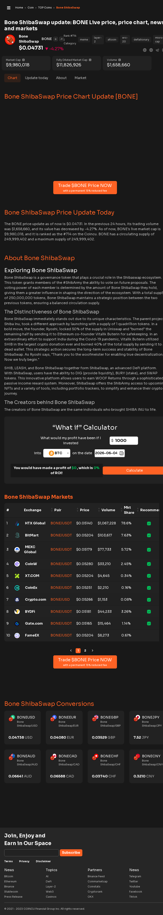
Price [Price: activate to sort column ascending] (84, 510)
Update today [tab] (36, 78)
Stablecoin (11, 891)
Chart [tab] (12, 78)
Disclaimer (43, 861)
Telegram (135, 876)
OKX (90, 896)
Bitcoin (8, 876)
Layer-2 (51, 886)
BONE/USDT (61, 523)
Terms (8, 861)
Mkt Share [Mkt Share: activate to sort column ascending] (129, 510)
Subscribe (71, 852)
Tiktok (133, 896)
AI (47, 876)
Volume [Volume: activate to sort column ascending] (108, 510)
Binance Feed (96, 876)
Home (19, 7)
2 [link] (85, 650)
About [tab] (61, 78)
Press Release (13, 896)
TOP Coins (45, 7)
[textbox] (56, 453)
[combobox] (56, 453)
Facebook (135, 891)
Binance (9, 886)
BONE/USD (60, 599)
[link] (70, 650)
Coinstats (94, 886)
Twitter (133, 881)
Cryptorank (95, 891)
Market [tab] (80, 78)
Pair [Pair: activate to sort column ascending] (57, 510)
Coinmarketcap (98, 881)
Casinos (51, 896)
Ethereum (10, 881)
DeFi (49, 881)
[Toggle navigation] (8, 7)
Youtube (134, 886)
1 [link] (78, 650)
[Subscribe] (31, 852)
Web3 (50, 891)
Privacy (24, 861)
